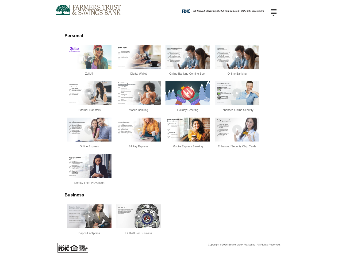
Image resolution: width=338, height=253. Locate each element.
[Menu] (273, 9)
